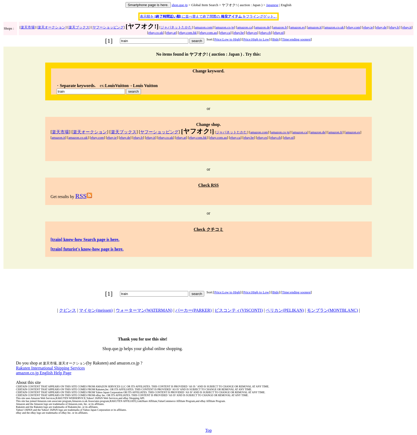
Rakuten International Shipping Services (50, 368)
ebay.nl (279, 33)
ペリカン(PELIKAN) (285, 310)
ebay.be (238, 33)
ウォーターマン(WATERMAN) (144, 310)
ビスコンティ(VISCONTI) (239, 310)
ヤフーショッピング (108, 27)
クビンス (67, 310)
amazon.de (262, 27)
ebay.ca (225, 33)
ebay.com (353, 27)
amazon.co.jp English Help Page (43, 373)
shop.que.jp (180, 5)
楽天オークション (51, 27)
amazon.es (297, 27)
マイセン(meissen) (95, 310)
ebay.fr (394, 27)
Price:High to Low (256, 39)
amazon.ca (244, 27)
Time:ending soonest (296, 39)
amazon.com (203, 27)
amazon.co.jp (225, 27)
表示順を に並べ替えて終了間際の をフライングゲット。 (208, 16)
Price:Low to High (227, 39)
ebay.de (381, 27)
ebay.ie (368, 27)
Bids (275, 39)
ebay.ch (265, 33)
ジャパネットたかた (176, 27)
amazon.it (315, 27)
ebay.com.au (208, 33)
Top (208, 430)
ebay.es (252, 33)
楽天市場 (28, 27)
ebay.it (406, 27)
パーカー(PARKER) (193, 310)
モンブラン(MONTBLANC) (332, 310)
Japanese (272, 5)
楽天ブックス (79, 27)
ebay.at (171, 33)
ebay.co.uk (155, 33)
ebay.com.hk (188, 33)
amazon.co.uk (334, 27)
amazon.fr (280, 27)
